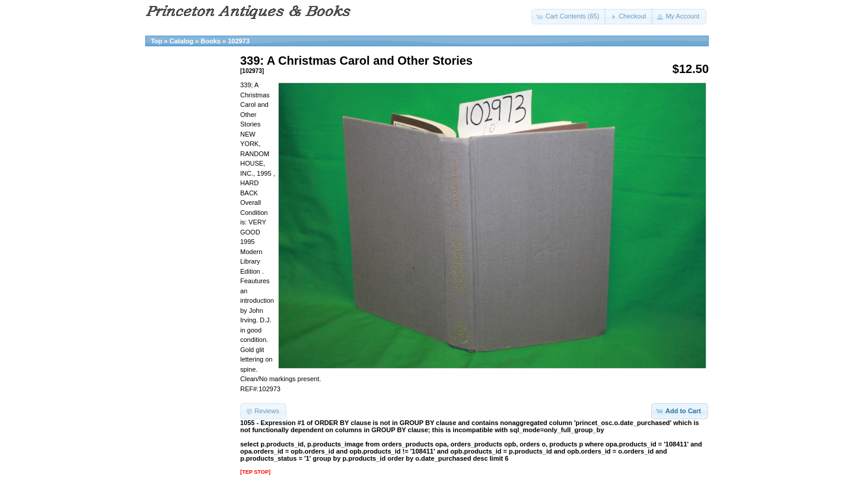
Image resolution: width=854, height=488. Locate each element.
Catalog (181, 41)
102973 (239, 41)
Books (210, 41)
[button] (569, 16)
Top (156, 41)
